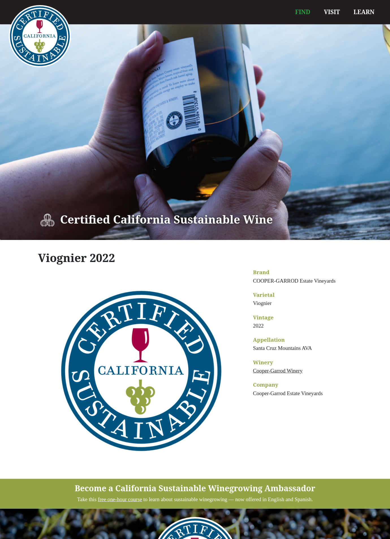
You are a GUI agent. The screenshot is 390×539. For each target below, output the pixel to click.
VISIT (332, 12)
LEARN (364, 12)
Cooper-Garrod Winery (278, 371)
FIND (303, 12)
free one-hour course (120, 499)
